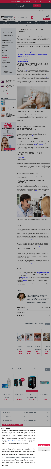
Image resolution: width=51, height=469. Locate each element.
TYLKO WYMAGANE (44, 447)
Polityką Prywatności (22, 463)
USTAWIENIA (44, 450)
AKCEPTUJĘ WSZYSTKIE (44, 445)
